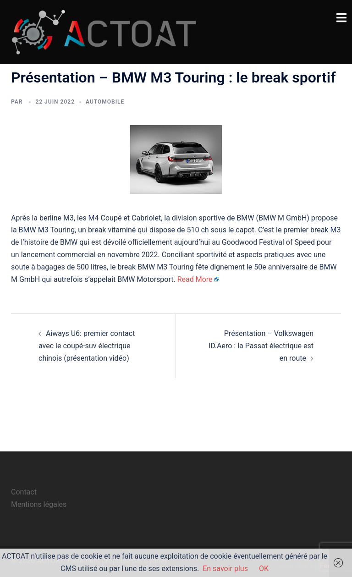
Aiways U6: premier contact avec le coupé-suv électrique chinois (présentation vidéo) (86, 346)
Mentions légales (38, 504)
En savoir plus (225, 568)
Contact (24, 492)
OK (264, 568)
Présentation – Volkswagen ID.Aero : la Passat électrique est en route (261, 346)
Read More (195, 279)
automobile (105, 102)
